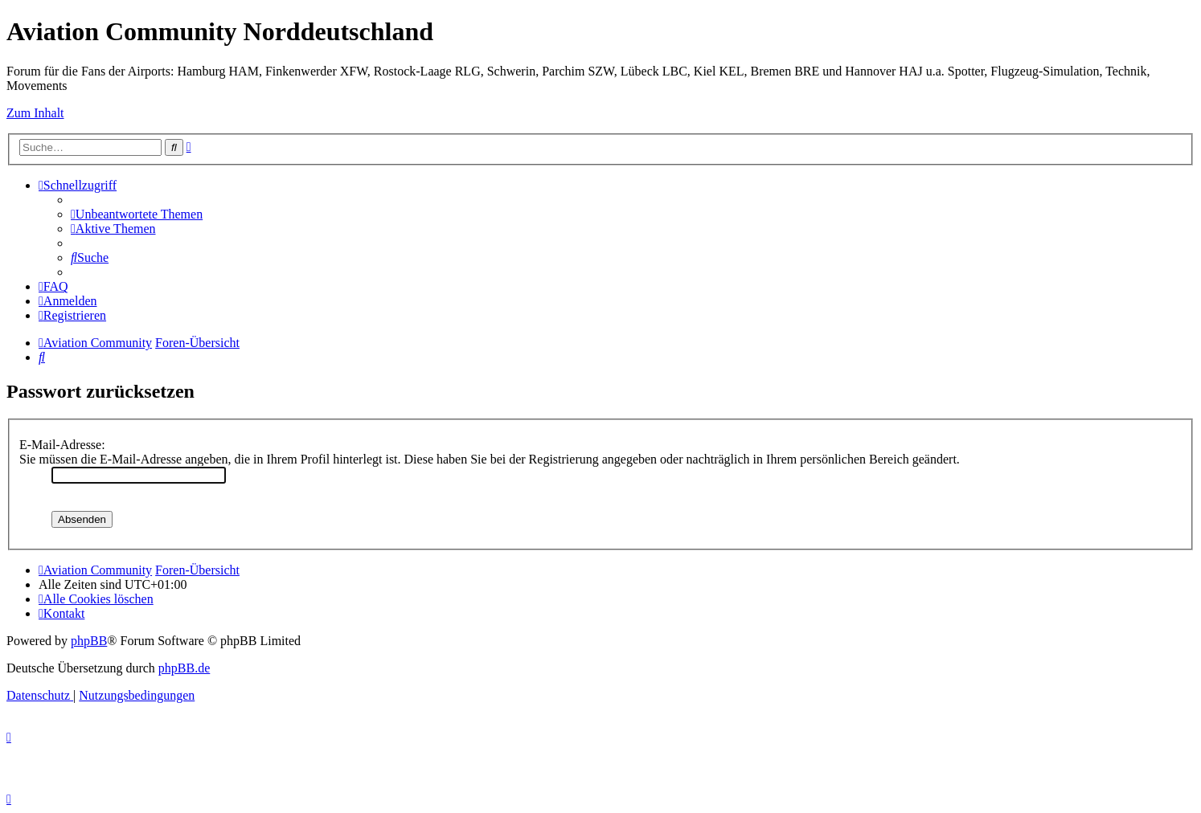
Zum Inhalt (35, 113)
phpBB (89, 641)
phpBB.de (184, 668)
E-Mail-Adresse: (62, 444)
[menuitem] (137, 214)
